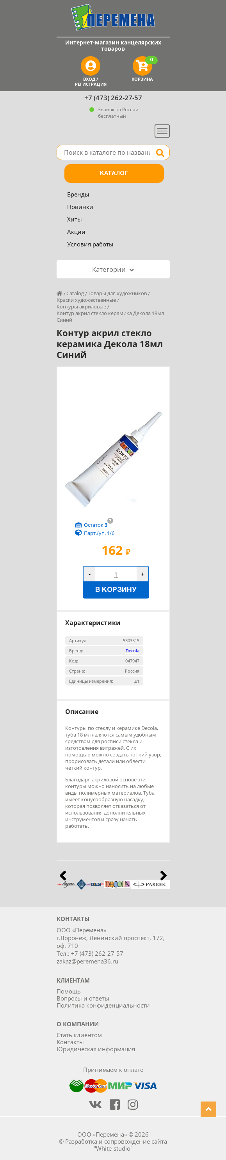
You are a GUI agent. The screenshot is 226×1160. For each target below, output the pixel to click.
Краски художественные (86, 299)
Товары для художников (117, 293)
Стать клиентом (79, 1035)
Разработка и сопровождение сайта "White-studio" (116, 1144)
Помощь (69, 991)
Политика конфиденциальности (103, 1005)
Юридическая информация (96, 1049)
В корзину (116, 590)
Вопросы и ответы (83, 998)
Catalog (75, 293)
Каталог (114, 173)
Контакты (70, 1042)
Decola (132, 650)
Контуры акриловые (81, 306)
